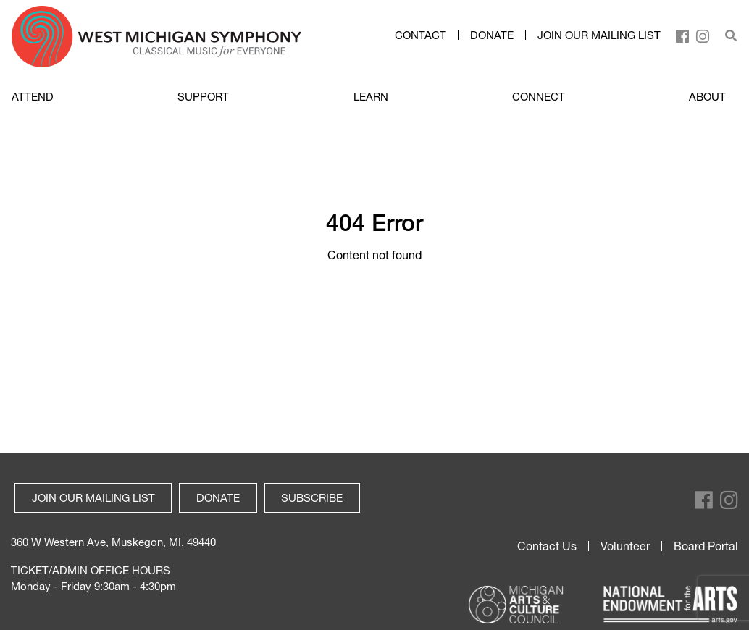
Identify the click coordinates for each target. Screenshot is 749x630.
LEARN (370, 96)
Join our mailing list (599, 35)
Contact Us (547, 546)
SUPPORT (203, 96)
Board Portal (706, 546)
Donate (492, 35)
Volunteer (625, 546)
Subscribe (312, 497)
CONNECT (538, 96)
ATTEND (33, 96)
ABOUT (707, 96)
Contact (420, 35)
